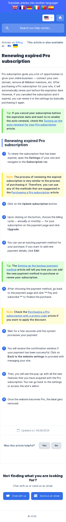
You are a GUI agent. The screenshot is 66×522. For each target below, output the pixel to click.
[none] (48, 18)
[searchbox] (33, 28)
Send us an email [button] (49, 495)
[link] (9, 46)
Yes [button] (44, 445)
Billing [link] (19, 42)
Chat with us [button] (19, 495)
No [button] (56, 445)
